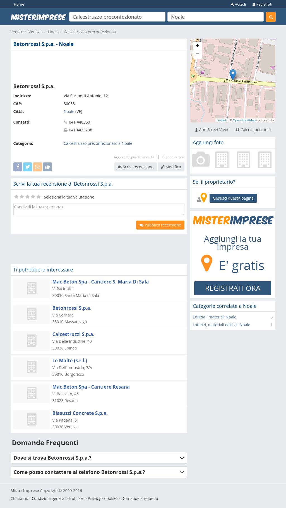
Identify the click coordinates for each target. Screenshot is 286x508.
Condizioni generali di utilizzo (58, 498)
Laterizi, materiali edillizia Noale (221, 324)
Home (19, 4)
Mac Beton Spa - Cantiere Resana (91, 387)
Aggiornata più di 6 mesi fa (134, 157)
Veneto (17, 31)
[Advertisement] (99, 65)
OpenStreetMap (244, 120)
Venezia (35, 31)
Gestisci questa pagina (233, 198)
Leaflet (221, 120)
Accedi (238, 4)
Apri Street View (211, 129)
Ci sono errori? (173, 157)
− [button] (198, 54)
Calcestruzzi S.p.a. (73, 334)
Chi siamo (19, 498)
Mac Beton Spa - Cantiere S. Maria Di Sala (100, 281)
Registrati (262, 4)
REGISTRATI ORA (233, 288)
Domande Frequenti (140, 498)
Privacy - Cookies (103, 498)
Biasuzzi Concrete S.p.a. (80, 413)
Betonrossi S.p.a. (72, 308)
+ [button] (198, 46)
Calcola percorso (253, 129)
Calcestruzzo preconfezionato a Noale (98, 143)
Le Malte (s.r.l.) (69, 360)
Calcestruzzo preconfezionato (91, 31)
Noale (53, 31)
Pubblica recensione (160, 225)
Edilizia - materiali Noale (214, 317)
